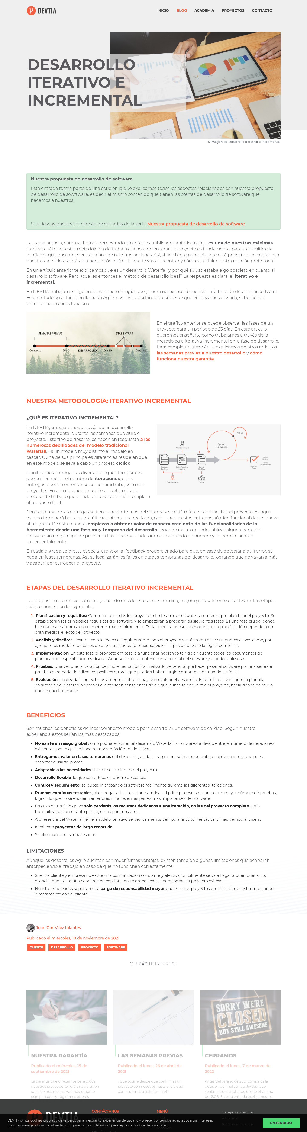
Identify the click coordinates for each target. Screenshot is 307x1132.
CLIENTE (36, 947)
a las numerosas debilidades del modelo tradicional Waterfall (88, 445)
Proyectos (233, 11)
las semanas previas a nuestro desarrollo (201, 353)
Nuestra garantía (59, 1063)
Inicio (163, 11)
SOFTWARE (116, 947)
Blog (182, 11)
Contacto (262, 11)
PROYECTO (89, 947)
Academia (204, 11)
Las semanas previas (150, 1063)
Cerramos (220, 1063)
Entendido (281, 1123)
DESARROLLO (62, 947)
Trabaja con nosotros (237, 1112)
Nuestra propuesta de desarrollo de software (196, 223)
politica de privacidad (150, 1125)
